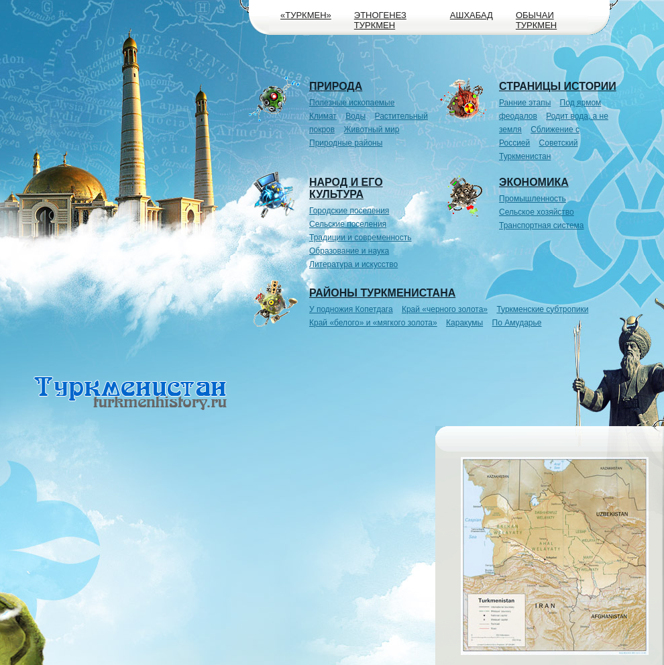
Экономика (534, 182)
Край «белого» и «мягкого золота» (373, 322)
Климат (323, 116)
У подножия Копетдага (351, 309)
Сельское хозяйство (536, 212)
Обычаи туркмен (536, 20)
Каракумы (464, 322)
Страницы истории (557, 86)
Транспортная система (541, 225)
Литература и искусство (353, 264)
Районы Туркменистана (382, 293)
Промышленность (532, 198)
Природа (335, 86)
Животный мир (372, 129)
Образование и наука (349, 251)
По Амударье (517, 322)
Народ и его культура (346, 188)
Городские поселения (349, 210)
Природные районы (345, 143)
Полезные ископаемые (351, 102)
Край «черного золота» (445, 309)
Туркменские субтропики (542, 309)
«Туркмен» (305, 15)
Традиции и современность (360, 237)
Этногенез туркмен (380, 20)
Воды (355, 116)
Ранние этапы (525, 102)
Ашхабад (471, 15)
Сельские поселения (347, 224)
